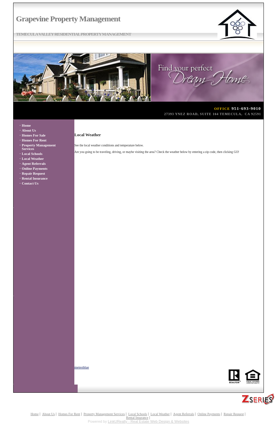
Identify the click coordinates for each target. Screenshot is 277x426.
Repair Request (33, 173)
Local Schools (32, 154)
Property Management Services (104, 414)
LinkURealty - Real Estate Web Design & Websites (148, 421)
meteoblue (81, 367)
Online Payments (34, 168)
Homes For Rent (34, 140)
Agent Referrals (34, 163)
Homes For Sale (33, 135)
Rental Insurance (34, 178)
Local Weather (33, 159)
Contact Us (30, 183)
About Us (29, 130)
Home (26, 125)
